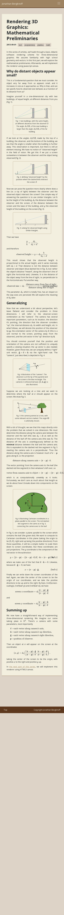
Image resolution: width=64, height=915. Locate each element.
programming (30, 45)
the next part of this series (22, 666)
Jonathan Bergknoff (12, 3)
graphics (40, 45)
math (48, 45)
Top (5, 710)
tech (20, 45)
